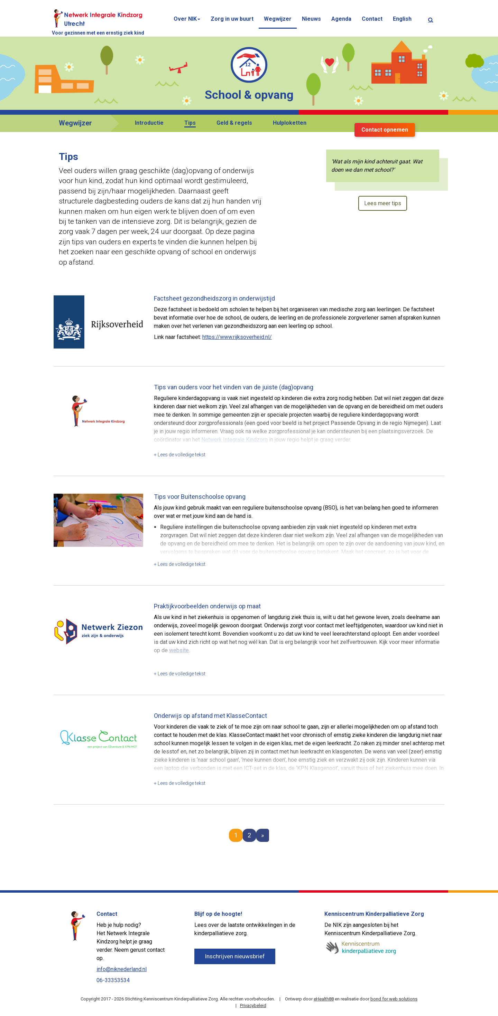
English (402, 19)
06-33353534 (113, 980)
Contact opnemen (384, 129)
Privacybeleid (253, 1005)
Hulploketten (289, 123)
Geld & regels (234, 123)
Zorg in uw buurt (232, 19)
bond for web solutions (393, 998)
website (179, 650)
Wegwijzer (278, 19)
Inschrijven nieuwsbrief (235, 956)
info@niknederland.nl (121, 969)
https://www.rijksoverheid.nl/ (237, 337)
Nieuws (311, 19)
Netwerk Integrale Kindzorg (234, 439)
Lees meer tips (382, 203)
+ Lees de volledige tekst (179, 454)
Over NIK (187, 19)
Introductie (149, 123)
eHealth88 (324, 998)
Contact (372, 19)
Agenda (341, 19)
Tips (190, 123)
